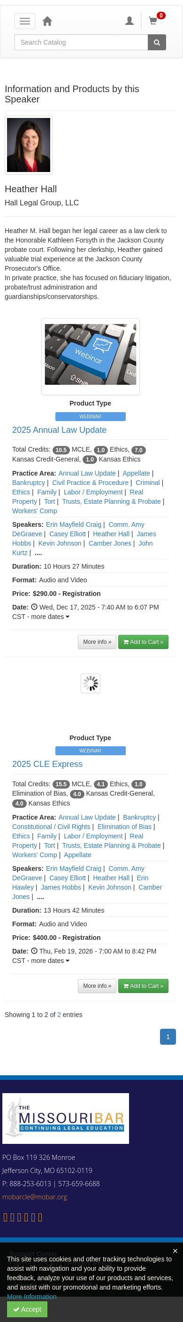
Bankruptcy (28, 482)
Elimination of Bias (125, 826)
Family (46, 492)
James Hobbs (61, 887)
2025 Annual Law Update (59, 430)
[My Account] (129, 20)
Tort (49, 501)
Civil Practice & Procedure (90, 482)
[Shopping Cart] (158, 20)
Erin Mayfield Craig (73, 524)
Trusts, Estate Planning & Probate (111, 501)
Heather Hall (111, 534)
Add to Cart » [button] (143, 642)
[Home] (47, 20)
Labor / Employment (93, 492)
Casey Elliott (67, 534)
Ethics (21, 492)
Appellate (136, 473)
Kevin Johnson (60, 543)
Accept (27, 1309)
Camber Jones (110, 543)
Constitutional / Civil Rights (51, 826)
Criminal (148, 482)
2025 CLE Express (47, 764)
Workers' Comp (34, 511)
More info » (97, 642)
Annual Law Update (87, 473)
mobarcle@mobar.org (34, 1196)
